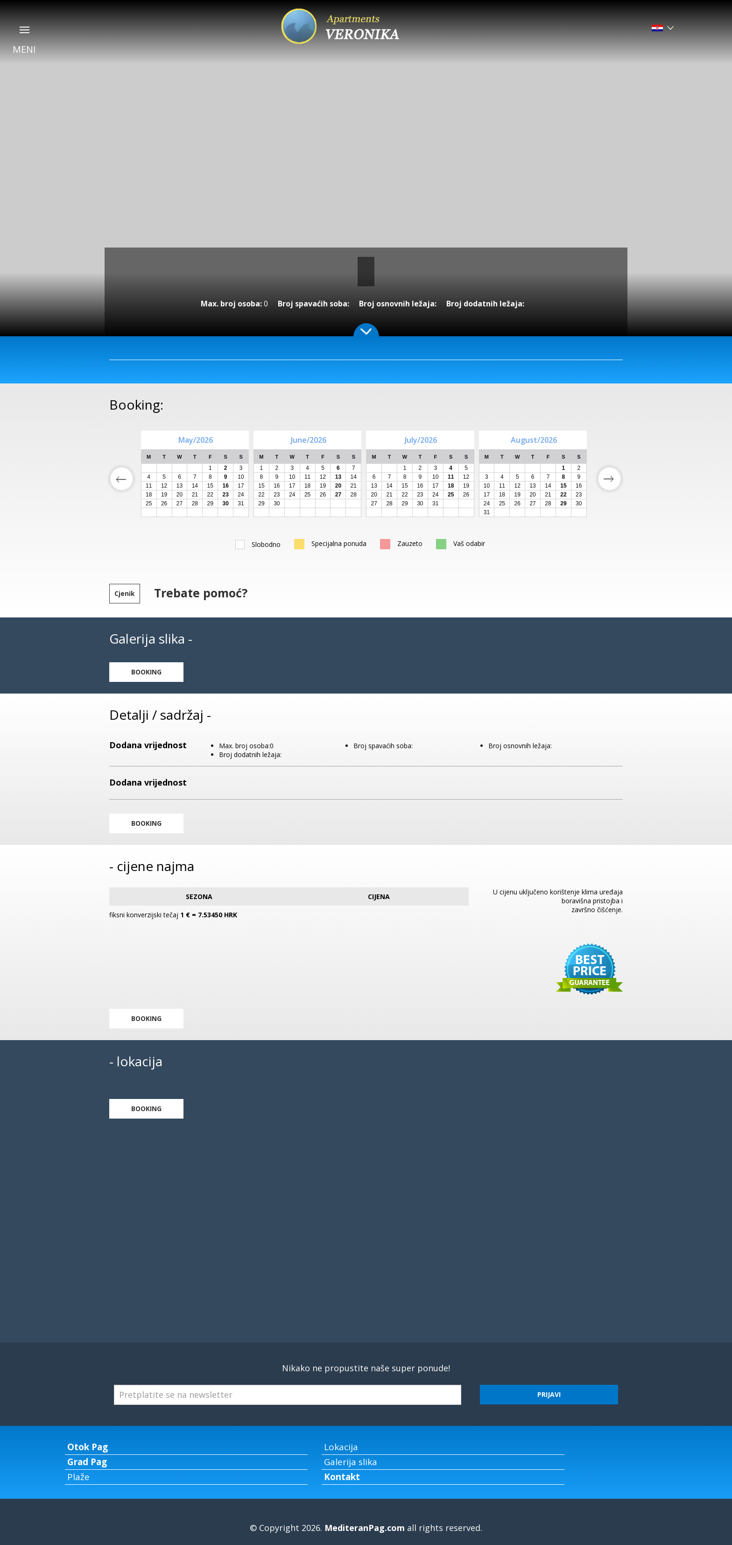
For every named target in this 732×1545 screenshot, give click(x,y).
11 (149, 485)
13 (179, 485)
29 (210, 503)
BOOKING (146, 671)
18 (149, 494)
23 (277, 494)
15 (210, 485)
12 (164, 485)
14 (195, 485)
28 (195, 503)
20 (179, 494)
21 (195, 494)
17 (241, 485)
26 (164, 503)
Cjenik (124, 593)
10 (241, 477)
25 (149, 503)
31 (241, 503)
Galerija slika (350, 1462)
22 (210, 494)
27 (179, 503)
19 (164, 494)
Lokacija (341, 1447)
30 (277, 503)
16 (277, 485)
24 (241, 494)
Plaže (78, 1477)
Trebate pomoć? (200, 593)
